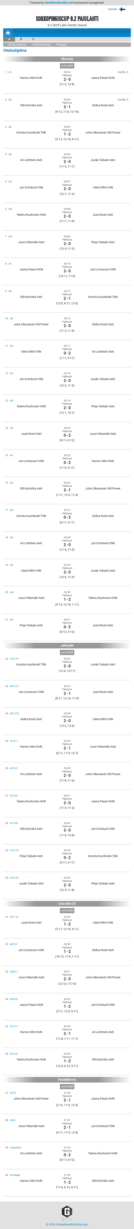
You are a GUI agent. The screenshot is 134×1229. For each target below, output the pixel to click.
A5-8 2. (14, 999)
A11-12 (14, 916)
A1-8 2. (14, 768)
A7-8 (12, 1092)
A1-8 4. (14, 823)
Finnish (119, 9)
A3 (10, 154)
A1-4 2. (14, 1053)
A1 (10, 72)
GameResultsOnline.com (59, 2)
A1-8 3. (14, 795)
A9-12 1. (15, 686)
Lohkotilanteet (41, 44)
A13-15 (14, 658)
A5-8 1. (14, 971)
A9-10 (13, 944)
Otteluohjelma (17, 44)
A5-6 (12, 1120)
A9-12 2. (15, 713)
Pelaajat (61, 44)
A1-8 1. (14, 740)
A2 (10, 99)
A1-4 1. (14, 1026)
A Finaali (15, 1175)
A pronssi (15, 1147)
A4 (10, 209)
